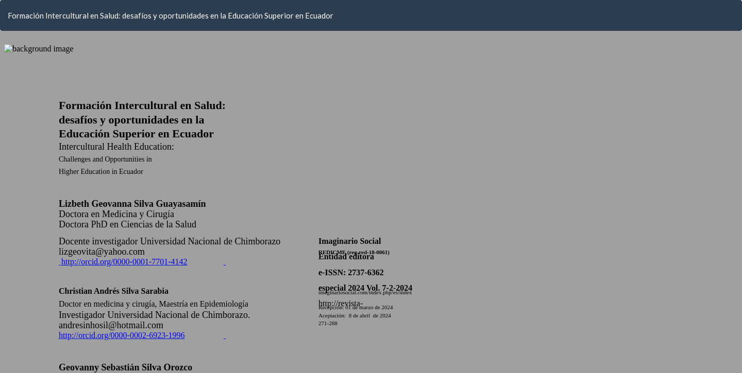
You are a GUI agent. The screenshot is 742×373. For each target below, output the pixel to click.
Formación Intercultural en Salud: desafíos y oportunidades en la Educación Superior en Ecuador (170, 15)
